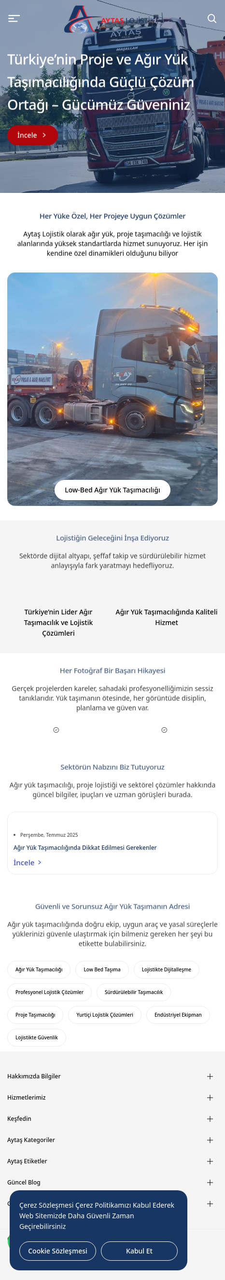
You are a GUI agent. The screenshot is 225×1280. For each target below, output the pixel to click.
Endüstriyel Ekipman (178, 1014)
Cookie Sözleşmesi (57, 1250)
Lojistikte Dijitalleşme (166, 969)
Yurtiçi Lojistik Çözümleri (104, 1014)
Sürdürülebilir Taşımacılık (134, 992)
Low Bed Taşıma (102, 969)
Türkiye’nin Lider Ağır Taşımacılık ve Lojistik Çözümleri (58, 622)
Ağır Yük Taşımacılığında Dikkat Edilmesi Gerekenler (85, 848)
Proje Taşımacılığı (35, 1014)
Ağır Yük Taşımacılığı (38, 969)
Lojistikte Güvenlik (36, 1037)
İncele (28, 862)
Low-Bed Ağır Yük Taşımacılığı (112, 489)
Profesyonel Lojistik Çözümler (49, 992)
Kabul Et (139, 1250)
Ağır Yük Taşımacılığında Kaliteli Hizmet (167, 617)
